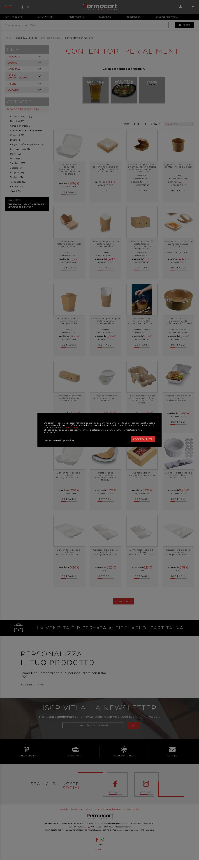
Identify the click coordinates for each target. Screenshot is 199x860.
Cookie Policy (71, 427)
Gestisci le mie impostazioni (59, 440)
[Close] (158, 417)
